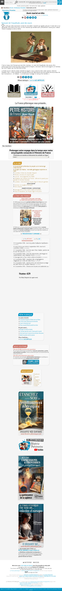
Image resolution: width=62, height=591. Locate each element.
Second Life (37, 383)
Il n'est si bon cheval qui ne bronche (29, 321)
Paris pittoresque (53, 588)
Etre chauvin (18, 187)
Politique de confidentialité (38, 577)
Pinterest (36, 384)
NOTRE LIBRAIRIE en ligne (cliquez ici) (28, 550)
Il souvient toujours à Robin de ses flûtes (30, 320)
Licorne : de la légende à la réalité (24, 176)
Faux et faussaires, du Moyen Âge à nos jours (28, 191)
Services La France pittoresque (24, 577)
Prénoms (59, 588)
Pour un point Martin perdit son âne (29, 325)
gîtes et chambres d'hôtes (25, 584)
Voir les (26, 339)
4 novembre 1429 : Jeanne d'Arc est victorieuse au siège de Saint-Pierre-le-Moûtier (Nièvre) (30, 263)
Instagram (37, 380)
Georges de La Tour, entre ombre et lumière (28, 190)
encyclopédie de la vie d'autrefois (34, 586)
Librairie (48, 588)
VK (35, 378)
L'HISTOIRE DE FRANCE (27, 565)
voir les (37, 80)
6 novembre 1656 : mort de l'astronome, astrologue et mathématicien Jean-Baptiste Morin (30, 254)
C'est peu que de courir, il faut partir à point (31, 331)
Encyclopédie (7, 588)
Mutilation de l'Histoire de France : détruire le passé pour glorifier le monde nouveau (30, 179)
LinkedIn (36, 377)
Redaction (45, 15)
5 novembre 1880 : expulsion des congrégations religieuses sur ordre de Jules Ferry (28, 260)
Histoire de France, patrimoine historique (28, 582)
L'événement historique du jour (31, 578)
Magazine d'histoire (25, 585)
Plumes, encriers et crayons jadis (24, 175)
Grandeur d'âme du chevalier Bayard (25, 173)
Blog (12, 588)
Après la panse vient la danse (27, 335)
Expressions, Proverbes (20, 8)
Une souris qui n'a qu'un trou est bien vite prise (31, 333)
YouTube (36, 381)
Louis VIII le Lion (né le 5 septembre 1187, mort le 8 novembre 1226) (29, 247)
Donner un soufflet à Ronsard (23, 185)
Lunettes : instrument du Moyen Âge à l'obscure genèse (31, 182)
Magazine (2, 588)
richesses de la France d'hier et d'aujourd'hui (40, 581)
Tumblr (36, 386)
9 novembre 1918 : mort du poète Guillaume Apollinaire (31, 243)
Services (31, 589)
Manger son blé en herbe (26, 329)
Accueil (11, 8)
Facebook (37, 374)
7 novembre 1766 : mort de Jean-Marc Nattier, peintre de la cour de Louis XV (31, 250)
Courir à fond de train (25, 323)
